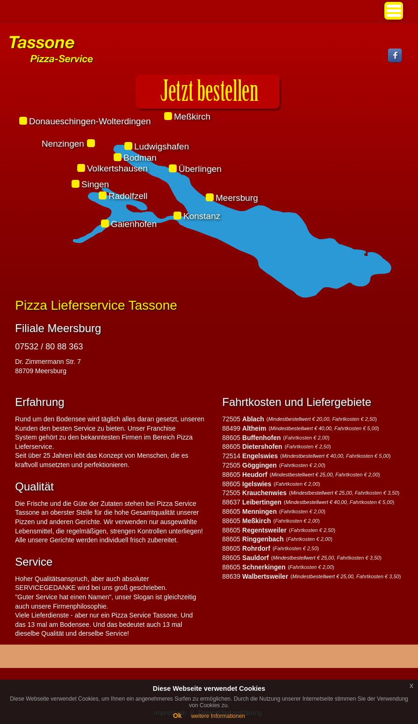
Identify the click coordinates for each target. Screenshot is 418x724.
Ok (177, 715)
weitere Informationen (218, 716)
